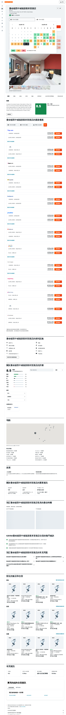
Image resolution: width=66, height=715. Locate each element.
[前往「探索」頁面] (2, 17)
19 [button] (12, 40)
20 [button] (15, 40)
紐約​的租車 (29, 695)
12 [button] (12, 37)
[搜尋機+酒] (2, 14)
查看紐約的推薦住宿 (60, 633)
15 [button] (21, 37)
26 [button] (12, 44)
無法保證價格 (23, 706)
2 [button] (24, 31)
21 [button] (18, 40)
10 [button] (27, 34)
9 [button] (24, 34)
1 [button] (21, 31)
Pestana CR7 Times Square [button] (55, 650)
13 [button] (15, 37)
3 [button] (38, 34)
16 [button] (24, 37)
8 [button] (21, 34)
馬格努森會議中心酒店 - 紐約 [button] (42, 597)
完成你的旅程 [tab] (11, 687)
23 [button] (24, 40)
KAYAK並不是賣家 (36, 710)
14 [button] (18, 37)
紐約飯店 (46, 695)
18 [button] (30, 37)
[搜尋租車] (2, 11)
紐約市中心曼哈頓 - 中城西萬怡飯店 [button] (13, 596)
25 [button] (30, 40)
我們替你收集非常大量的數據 (36, 713)
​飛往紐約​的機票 (12, 695)
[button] (2, 2)
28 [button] (18, 44)
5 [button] (12, 34)
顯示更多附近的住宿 (60, 580)
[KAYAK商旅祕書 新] (2, 23)
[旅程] (2, 27)
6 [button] (15, 34)
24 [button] (27, 40)
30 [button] (24, 44)
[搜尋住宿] (2, 8)
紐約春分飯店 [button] (53, 595)
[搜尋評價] (42, 370)
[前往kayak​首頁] (9, 2)
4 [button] (41, 34)
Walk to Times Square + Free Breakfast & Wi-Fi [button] (13, 624)
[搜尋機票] (2, 6)
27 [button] (15, 44)
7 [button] (18, 34)
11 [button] (30, 34)
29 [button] (21, 44)
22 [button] (21, 40)
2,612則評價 (16, 15)
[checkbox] (12, 408)
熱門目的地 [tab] (18, 687)
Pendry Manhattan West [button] (26, 595)
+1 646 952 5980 (13, 13)
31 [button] (27, 44)
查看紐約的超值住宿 (60, 606)
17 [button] (27, 37)
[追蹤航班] (2, 20)
